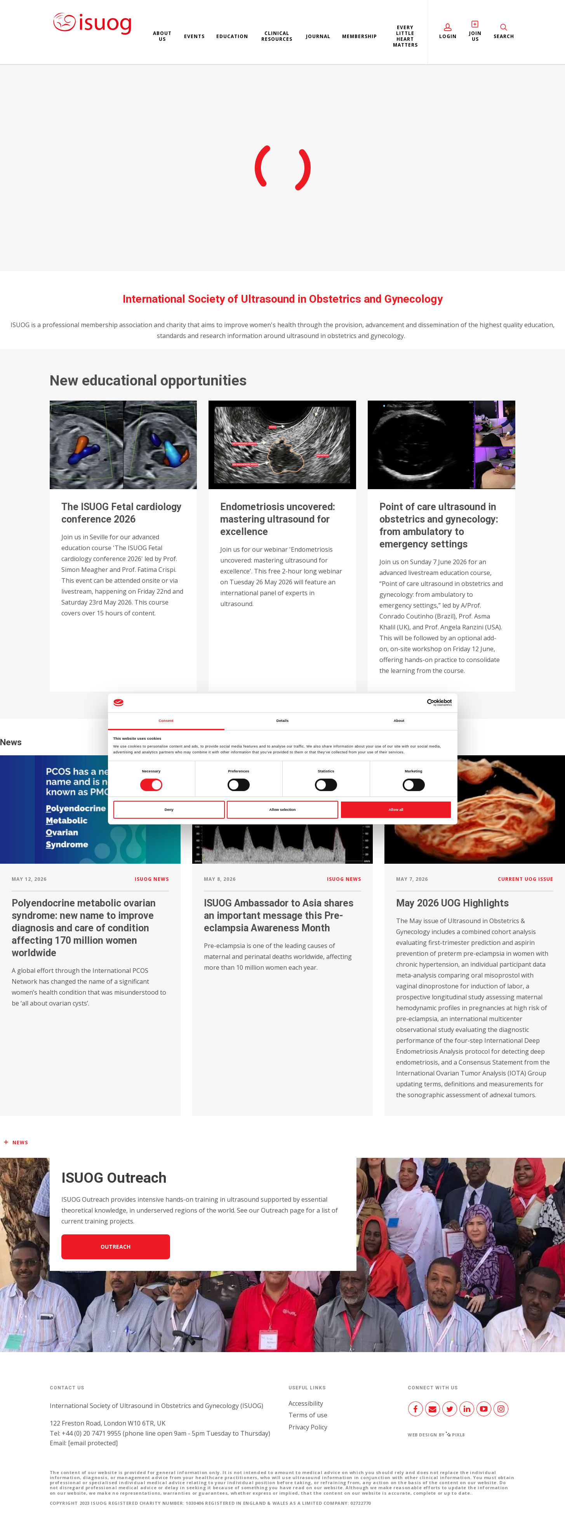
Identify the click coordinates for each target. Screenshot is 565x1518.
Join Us (475, 36)
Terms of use (308, 1415)
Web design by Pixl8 (436, 1435)
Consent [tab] (165, 721)
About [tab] (399, 721)
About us (162, 36)
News (20, 1142)
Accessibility (306, 1403)
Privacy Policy (308, 1427)
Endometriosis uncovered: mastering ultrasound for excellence (277, 519)
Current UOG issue (525, 879)
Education (232, 36)
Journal (318, 36)
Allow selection (282, 810)
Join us (282, 182)
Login (448, 36)
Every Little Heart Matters (405, 36)
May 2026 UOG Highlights (452, 903)
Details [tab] (282, 721)
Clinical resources (276, 36)
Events (194, 36)
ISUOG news (152, 879)
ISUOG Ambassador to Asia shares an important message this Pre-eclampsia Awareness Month (278, 916)
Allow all (396, 810)
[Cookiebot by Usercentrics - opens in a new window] (418, 702)
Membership (359, 36)
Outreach (115, 1246)
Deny (169, 810)
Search (504, 36)
